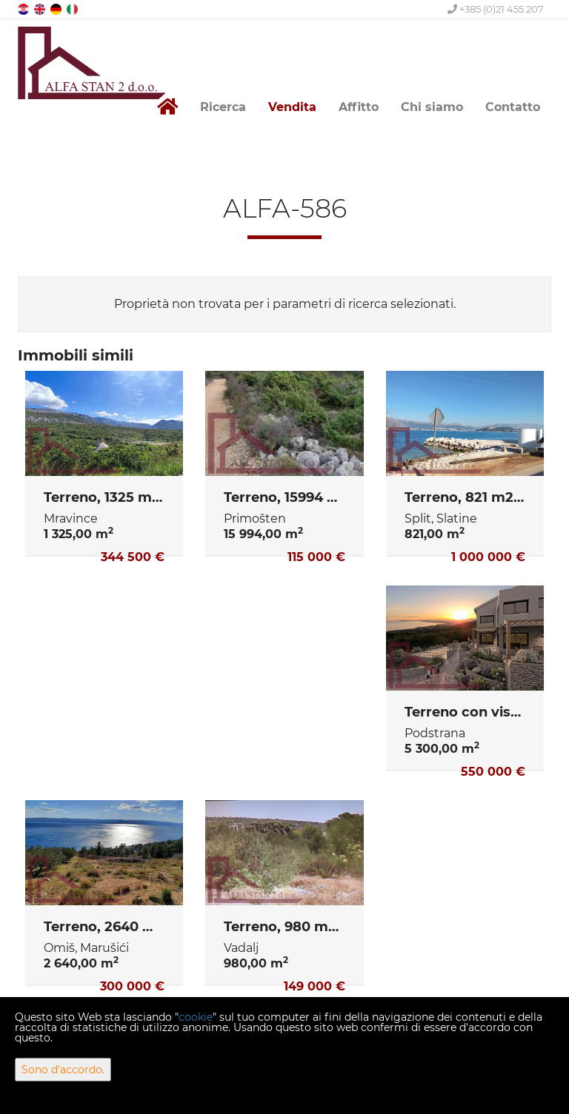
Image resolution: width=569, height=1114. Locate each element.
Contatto (512, 107)
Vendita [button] (292, 107)
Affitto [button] (359, 107)
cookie (196, 1017)
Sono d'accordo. (62, 1069)
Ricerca (223, 107)
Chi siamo (432, 107)
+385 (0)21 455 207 (495, 9)
